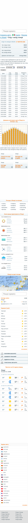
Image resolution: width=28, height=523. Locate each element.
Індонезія (6, 463)
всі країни (25, 505)
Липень (13, 207)
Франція (5, 493)
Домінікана (6, 454)
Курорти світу (5, 35)
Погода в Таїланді (19, 512)
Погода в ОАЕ (18, 514)
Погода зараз (5, 298)
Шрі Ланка (6, 502)
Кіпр (4, 472)
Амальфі (3, 311)
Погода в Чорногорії (5, 519)
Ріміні (2, 341)
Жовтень (22, 205)
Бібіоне (3, 316)
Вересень (23, 203)
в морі (5, 157)
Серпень (13, 209)
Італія (17, 35)
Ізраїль (5, 458)
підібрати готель (9, 359)
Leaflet (21, 290)
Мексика (5, 481)
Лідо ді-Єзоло (4, 328)
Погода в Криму (19, 519)
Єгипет (5, 456)
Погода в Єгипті (4, 512)
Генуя (2, 321)
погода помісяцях (18, 166)
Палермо (3, 333)
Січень (4, 203)
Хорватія (5, 495)
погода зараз (3, 166)
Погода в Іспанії (4, 517)
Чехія (4, 498)
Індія (4, 461)
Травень (13, 203)
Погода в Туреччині (5, 514)
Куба (4, 474)
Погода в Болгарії (5, 515)
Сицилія (3, 344)
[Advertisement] (14, 15)
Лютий (4, 205)
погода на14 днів (18, 157)
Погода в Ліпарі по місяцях (14, 200)
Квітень (4, 209)
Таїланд (5, 486)
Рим (2, 338)
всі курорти (24, 349)
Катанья (3, 326)
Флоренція (4, 346)
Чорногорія (6, 500)
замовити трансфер (10, 356)
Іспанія (5, 465)
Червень (13, 205)
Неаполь (3, 331)
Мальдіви (6, 477)
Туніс (4, 488)
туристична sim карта (10, 362)
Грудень (22, 209)
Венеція (3, 318)
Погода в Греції (19, 515)
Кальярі (3, 323)
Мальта (5, 479)
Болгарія (5, 447)
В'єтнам (5, 449)
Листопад (23, 207)
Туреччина (6, 491)
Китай (5, 470)
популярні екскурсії (10, 353)
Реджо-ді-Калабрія (6, 336)
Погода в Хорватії (19, 517)
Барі (2, 313)
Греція (5, 451)
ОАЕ (4, 484)
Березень (4, 207)
